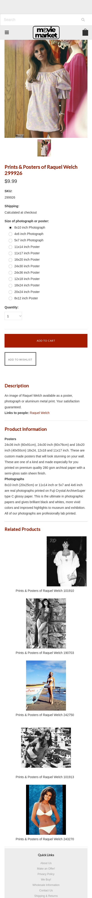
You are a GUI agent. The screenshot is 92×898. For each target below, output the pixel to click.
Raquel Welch (40, 413)
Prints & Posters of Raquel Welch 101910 (45, 591)
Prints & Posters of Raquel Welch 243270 (45, 839)
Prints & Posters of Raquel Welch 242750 (45, 715)
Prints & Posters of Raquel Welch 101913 (45, 777)
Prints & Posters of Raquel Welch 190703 (45, 653)
